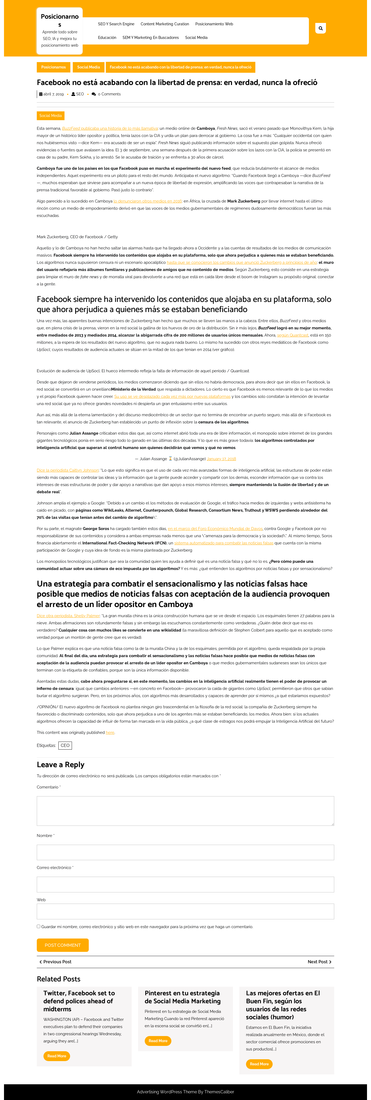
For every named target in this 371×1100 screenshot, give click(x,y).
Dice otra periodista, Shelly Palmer (68, 615)
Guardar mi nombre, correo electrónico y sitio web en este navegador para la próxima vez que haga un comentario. (147, 926)
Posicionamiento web (214, 24)
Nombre (46, 835)
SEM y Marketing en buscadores (151, 37)
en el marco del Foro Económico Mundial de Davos (215, 528)
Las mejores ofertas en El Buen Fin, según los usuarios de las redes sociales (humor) (283, 1005)
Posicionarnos (60, 20)
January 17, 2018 (221, 458)
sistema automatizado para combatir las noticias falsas (223, 543)
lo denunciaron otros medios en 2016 (148, 201)
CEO (65, 745)
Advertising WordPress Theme (167, 1091)
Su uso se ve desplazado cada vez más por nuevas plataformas (172, 396)
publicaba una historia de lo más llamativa (110, 128)
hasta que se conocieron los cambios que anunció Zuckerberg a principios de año (242, 262)
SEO (80, 94)
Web (41, 899)
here (110, 732)
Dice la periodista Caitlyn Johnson (68, 470)
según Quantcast (292, 335)
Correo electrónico (55, 867)
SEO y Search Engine (116, 24)
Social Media (196, 37)
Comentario (49, 787)
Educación (107, 37)
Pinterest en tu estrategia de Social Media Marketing (183, 997)
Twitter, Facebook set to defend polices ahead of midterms (79, 1001)
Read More (58, 1057)
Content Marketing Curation (165, 24)
